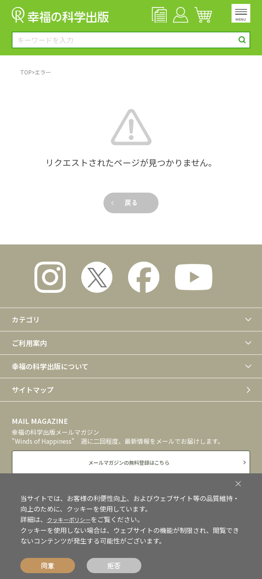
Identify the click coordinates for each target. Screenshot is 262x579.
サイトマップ (33, 389)
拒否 (114, 565)
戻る (130, 202)
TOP (26, 72)
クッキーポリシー (73, 519)
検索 (242, 40)
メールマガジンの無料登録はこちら (129, 463)
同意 (47, 565)
